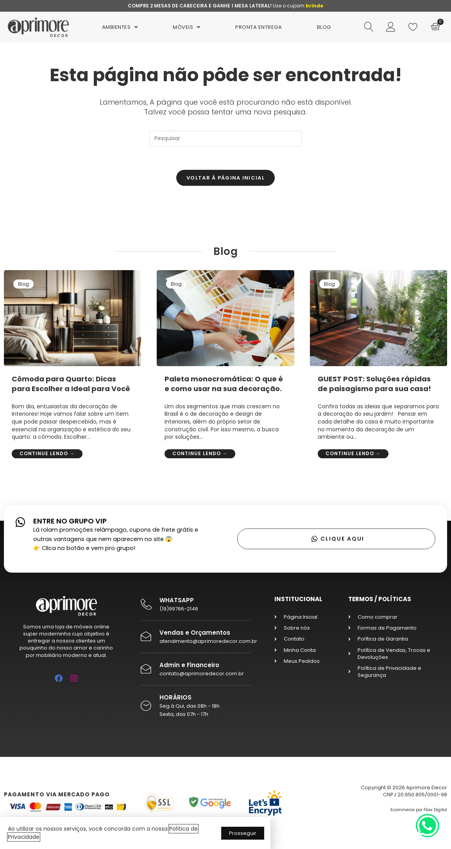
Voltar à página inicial (225, 178)
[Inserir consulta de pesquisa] (225, 138)
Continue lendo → (47, 453)
